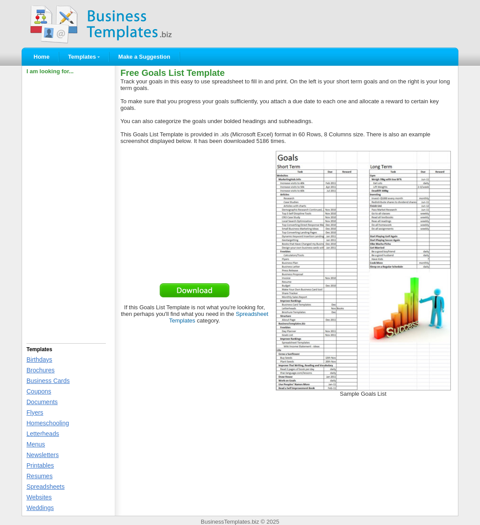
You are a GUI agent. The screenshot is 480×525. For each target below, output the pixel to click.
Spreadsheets (45, 486)
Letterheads (42, 433)
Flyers (34, 412)
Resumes (39, 476)
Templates (84, 56)
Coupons (38, 391)
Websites (39, 497)
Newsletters (42, 454)
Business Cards (48, 380)
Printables (40, 465)
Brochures (40, 370)
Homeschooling (47, 423)
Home (41, 56)
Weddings (40, 507)
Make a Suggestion (144, 56)
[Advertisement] (66, 207)
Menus (35, 444)
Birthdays (39, 359)
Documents (42, 401)
